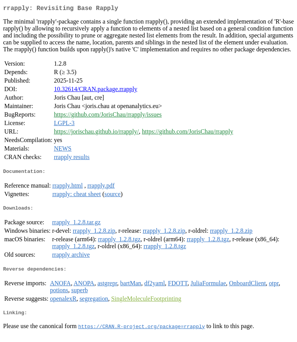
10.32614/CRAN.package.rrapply (95, 90)
